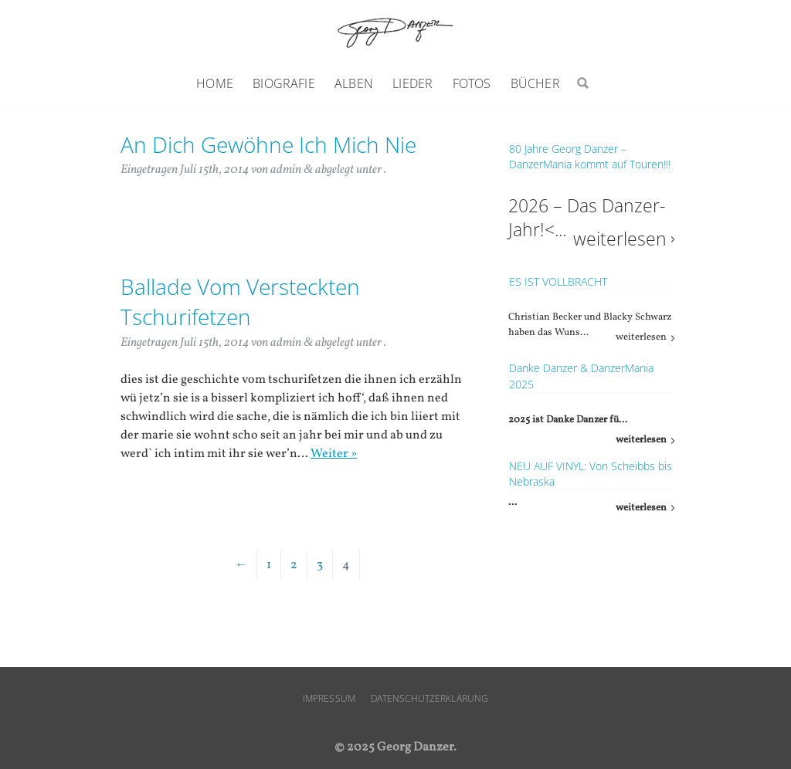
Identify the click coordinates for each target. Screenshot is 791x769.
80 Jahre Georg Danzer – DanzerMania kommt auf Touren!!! (589, 156)
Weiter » (334, 453)
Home (214, 83)
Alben (353, 83)
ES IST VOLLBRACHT (558, 281)
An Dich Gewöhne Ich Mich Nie (268, 144)
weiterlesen (620, 239)
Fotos (472, 83)
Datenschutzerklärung (429, 698)
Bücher (535, 83)
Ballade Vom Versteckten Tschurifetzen (240, 301)
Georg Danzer (395, 32)
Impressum (329, 698)
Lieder (412, 83)
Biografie (283, 83)
